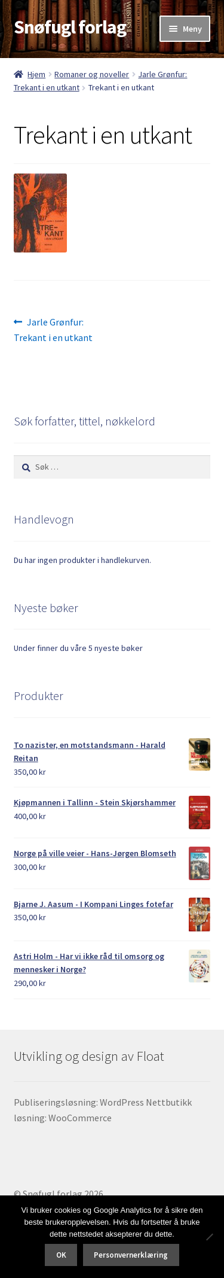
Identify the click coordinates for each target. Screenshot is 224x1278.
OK (61, 1255)
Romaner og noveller (91, 74)
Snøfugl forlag (70, 27)
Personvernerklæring (131, 1255)
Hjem (36, 74)
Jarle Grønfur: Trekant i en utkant (53, 329)
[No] (209, 1237)
